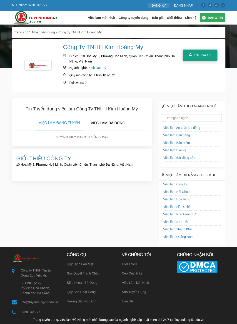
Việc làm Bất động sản (179, 158)
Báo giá (158, 18)
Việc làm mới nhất (101, 18)
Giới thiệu (174, 18)
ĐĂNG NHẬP (183, 5)
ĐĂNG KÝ (159, 5)
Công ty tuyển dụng (134, 18)
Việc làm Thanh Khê (177, 229)
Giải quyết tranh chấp (83, 273)
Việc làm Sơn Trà (175, 222)
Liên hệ (190, 18)
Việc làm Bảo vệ (174, 150)
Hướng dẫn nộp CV (81, 301)
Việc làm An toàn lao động (181, 128)
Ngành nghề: (78, 68)
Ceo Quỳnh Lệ (132, 273)
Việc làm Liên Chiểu (177, 207)
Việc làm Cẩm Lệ (175, 184)
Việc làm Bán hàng (176, 135)
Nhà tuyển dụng (134, 292)
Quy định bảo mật (80, 264)
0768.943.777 (30, 312)
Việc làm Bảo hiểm (176, 143)
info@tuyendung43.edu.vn (39, 302)
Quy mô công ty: (80, 75)
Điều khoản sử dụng (82, 282)
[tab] (59, 122)
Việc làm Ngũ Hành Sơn (180, 214)
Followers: (76, 83)
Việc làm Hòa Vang (176, 199)
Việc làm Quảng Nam (178, 237)
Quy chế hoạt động (81, 292)
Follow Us (200, 55)
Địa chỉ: (74, 56)
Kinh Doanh (97, 68)
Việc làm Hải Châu (176, 192)
